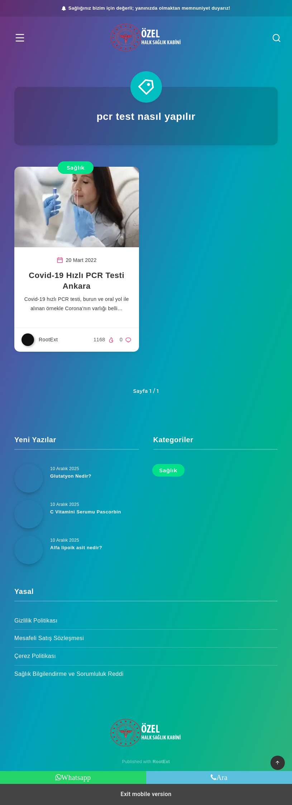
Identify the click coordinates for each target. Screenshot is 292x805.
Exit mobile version (146, 794)
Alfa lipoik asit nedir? (76, 547)
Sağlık (76, 167)
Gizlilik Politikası (35, 621)
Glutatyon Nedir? (70, 476)
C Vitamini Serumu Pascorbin (85, 511)
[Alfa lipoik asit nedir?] (28, 550)
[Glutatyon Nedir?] (28, 478)
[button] (19, 37)
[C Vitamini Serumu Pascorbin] (28, 514)
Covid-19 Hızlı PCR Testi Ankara (76, 281)
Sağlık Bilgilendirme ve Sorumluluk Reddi (69, 674)
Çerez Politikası (35, 656)
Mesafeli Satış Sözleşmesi (49, 638)
